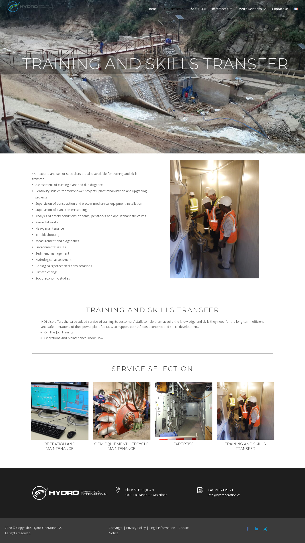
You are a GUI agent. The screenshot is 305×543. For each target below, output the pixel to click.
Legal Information (162, 528)
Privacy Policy (136, 528)
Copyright (116, 528)
